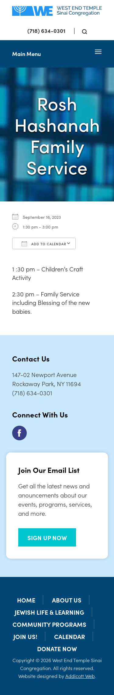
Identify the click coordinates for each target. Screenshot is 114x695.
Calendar (69, 636)
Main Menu (26, 54)
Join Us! (25, 636)
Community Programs (49, 624)
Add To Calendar (44, 243)
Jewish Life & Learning (49, 612)
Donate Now (57, 648)
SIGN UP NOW (47, 537)
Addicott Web (80, 675)
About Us (66, 599)
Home (26, 599)
